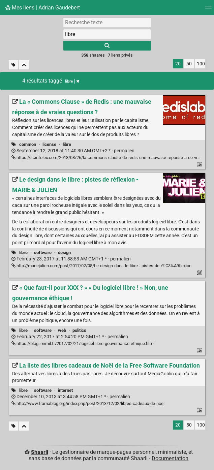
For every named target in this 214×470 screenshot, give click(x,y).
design (64, 252)
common (27, 144)
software (43, 252)
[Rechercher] (107, 46)
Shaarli (39, 452)
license (49, 144)
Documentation (170, 458)
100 (201, 64)
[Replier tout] (24, 64)
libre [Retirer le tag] (72, 81)
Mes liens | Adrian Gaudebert (42, 7)
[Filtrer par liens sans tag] (13, 64)
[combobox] (107, 34)
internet (65, 390)
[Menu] (208, 9)
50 (189, 64)
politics (79, 330)
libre (67, 144)
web (62, 330)
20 (178, 64)
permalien (72, 151)
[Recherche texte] (107, 22)
